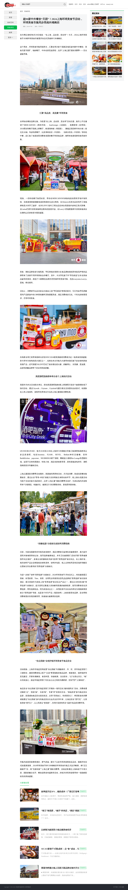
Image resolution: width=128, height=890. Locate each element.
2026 (84, 4)
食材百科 (10, 22)
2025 (76, 4)
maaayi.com (109, 4)
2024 (80, 4)
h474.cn (102, 4)
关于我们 (115, 887)
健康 (10, 32)
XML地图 (121, 887)
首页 (10, 12)
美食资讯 (10, 27)
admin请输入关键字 (93, 4)
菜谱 (10, 17)
